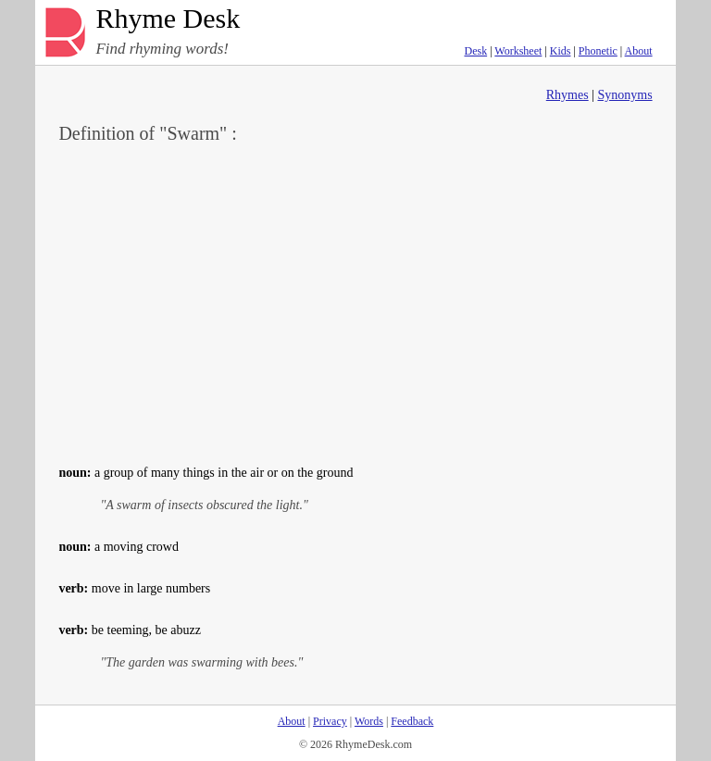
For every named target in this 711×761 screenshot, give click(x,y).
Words (369, 721)
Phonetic (598, 50)
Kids (560, 50)
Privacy (330, 721)
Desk (475, 50)
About (639, 50)
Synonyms (624, 95)
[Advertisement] (356, 301)
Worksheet (518, 50)
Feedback (412, 721)
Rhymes (567, 95)
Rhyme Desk (167, 19)
